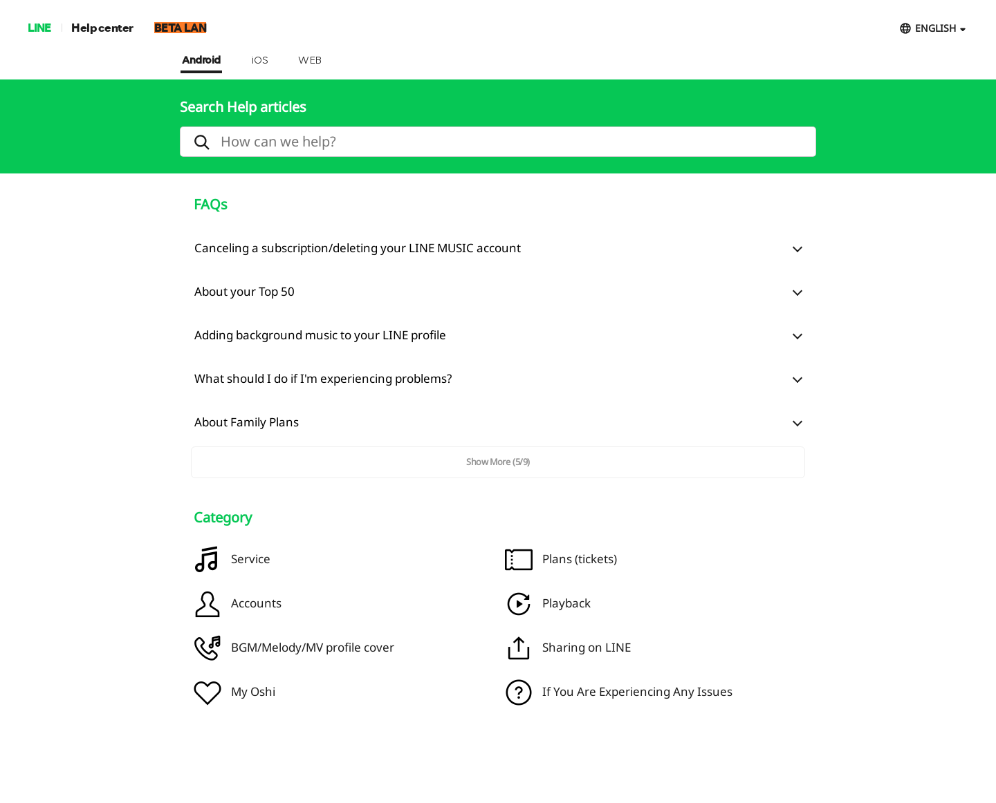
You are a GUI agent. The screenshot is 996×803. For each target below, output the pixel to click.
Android (201, 60)
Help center (102, 27)
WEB (310, 60)
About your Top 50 (244, 291)
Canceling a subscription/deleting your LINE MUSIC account (357, 248)
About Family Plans (246, 422)
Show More (497, 461)
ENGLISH (935, 28)
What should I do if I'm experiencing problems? (323, 378)
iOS (259, 60)
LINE (39, 27)
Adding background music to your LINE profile (320, 335)
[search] (498, 141)
